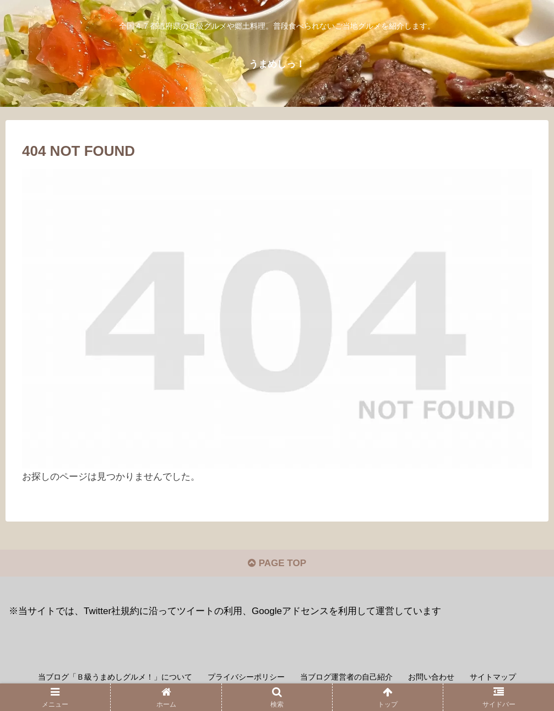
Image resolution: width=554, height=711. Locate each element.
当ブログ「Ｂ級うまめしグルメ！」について (115, 676)
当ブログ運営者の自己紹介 (346, 676)
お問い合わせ (431, 676)
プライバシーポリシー (246, 676)
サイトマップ (493, 676)
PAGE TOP (277, 563)
